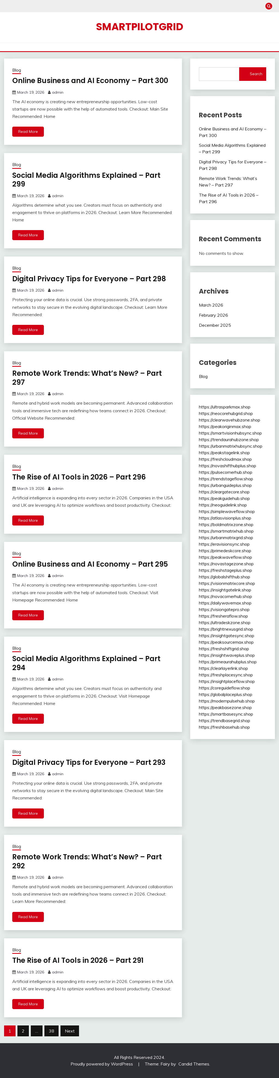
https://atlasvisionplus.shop (225, 518)
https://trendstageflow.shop (226, 478)
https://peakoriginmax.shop (225, 426)
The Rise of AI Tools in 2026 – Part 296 (79, 477)
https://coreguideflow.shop (224, 688)
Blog (16, 70)
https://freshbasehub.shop (224, 727)
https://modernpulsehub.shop (227, 701)
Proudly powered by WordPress (102, 1064)
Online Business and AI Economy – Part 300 (90, 80)
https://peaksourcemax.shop (226, 642)
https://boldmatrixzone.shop (226, 524)
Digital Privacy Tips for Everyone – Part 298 (89, 279)
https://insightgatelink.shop (225, 590)
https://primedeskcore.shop (225, 550)
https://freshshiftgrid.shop (224, 648)
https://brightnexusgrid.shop (226, 629)
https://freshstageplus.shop (225, 570)
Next (70, 1031)
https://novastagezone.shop (226, 563)
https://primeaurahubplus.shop (228, 661)
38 (51, 1031)
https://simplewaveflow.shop (227, 511)
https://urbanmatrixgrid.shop (226, 537)
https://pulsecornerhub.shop (225, 472)
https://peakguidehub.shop (224, 498)
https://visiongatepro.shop (224, 609)
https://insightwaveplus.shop (227, 655)
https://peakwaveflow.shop (225, 557)
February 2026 (213, 315)
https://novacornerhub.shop (225, 596)
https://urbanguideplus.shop (225, 485)
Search (256, 73)
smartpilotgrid (139, 27)
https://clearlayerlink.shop (223, 668)
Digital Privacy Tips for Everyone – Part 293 (89, 762)
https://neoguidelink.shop (223, 505)
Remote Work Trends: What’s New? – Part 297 (87, 377)
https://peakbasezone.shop (225, 707)
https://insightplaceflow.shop (227, 681)
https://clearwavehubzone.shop (229, 420)
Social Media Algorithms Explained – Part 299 (86, 179)
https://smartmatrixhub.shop (226, 531)
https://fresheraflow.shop (223, 616)
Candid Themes (193, 1064)
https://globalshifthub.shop (224, 576)
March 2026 (211, 305)
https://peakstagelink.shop (224, 452)
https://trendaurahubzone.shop (229, 439)
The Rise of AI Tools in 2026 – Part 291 (78, 960)
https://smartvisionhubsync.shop (230, 433)
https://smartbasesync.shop (226, 714)
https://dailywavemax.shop (225, 603)
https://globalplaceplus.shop (225, 694)
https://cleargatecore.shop (224, 491)
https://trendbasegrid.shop (224, 720)
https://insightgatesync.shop (226, 635)
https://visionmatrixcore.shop (227, 583)
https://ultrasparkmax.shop (224, 407)
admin (57, 92)
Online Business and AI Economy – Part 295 (90, 564)
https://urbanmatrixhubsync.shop (230, 446)
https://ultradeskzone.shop (224, 622)
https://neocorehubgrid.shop (226, 413)
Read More (28, 131)
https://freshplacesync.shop (226, 674)
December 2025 (215, 325)
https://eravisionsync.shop (224, 544)
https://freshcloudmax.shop (225, 459)
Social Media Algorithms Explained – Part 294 (86, 663)
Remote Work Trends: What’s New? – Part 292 (87, 861)
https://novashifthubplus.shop (227, 465)
